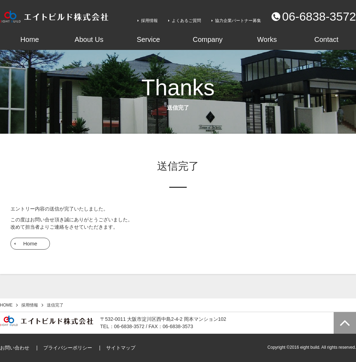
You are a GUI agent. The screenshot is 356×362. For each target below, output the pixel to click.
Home (30, 243)
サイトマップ (120, 347)
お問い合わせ (14, 347)
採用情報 (149, 20)
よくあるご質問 (186, 20)
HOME (6, 305)
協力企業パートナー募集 (238, 20)
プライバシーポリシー (67, 347)
